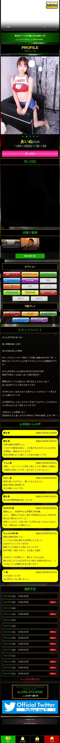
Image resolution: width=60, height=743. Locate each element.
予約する (53, 602)
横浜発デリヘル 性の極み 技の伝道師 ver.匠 (30, 721)
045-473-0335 (38, 39)
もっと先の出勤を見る (30, 679)
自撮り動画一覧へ (30, 256)
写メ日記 (30, 153)
